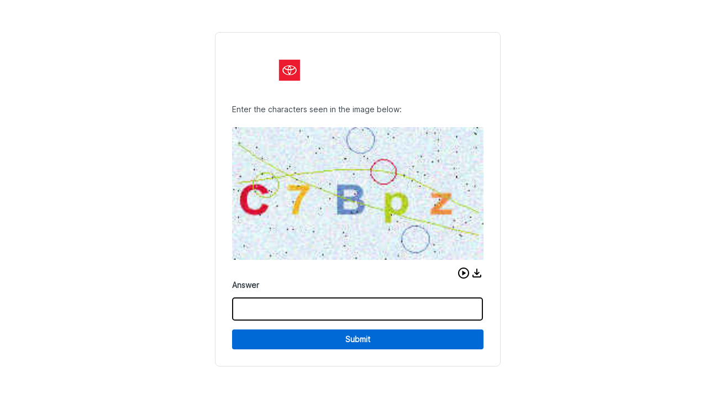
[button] (463, 273)
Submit (357, 339)
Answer (245, 285)
